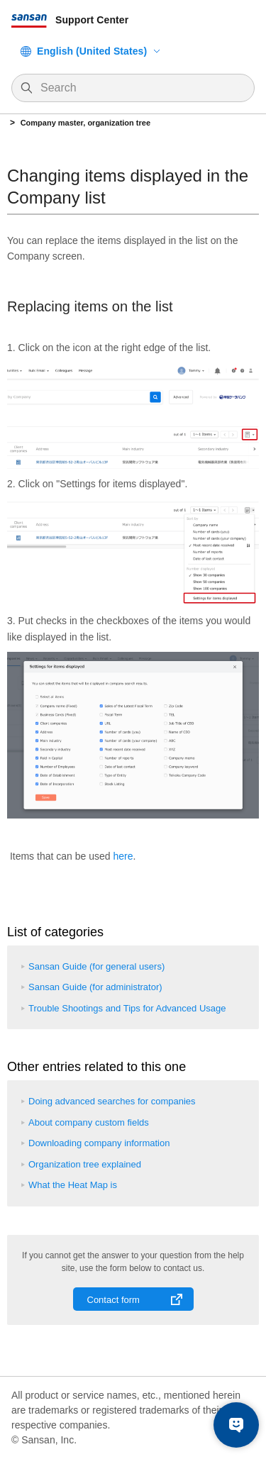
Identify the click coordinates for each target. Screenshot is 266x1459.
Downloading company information (99, 1143)
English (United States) (92, 51)
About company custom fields (88, 1122)
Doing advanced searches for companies (112, 1101)
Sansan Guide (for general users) (96, 966)
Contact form (113, 1299)
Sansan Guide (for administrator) (95, 987)
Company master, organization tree (85, 122)
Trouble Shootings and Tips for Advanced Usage (127, 1008)
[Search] (140, 88)
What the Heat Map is (72, 1185)
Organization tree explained (84, 1164)
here (123, 856)
